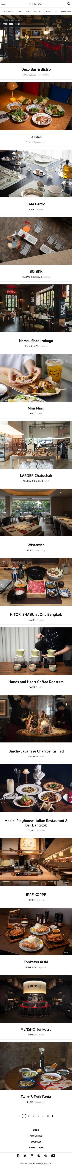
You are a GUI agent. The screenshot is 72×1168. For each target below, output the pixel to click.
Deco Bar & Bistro (36, 69)
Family (47, 277)
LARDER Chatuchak (36, 476)
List (56, 11)
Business (36, 1141)
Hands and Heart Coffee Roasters (36, 682)
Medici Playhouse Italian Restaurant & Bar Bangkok (36, 823)
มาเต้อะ (36, 137)
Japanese (40, 620)
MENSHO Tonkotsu (36, 1029)
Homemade (40, 1102)
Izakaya (44, 346)
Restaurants (7, 11)
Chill (40, 413)
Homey (40, 209)
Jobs (36, 1130)
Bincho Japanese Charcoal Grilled (36, 751)
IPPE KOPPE (36, 895)
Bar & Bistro (44, 75)
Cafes (19, 11)
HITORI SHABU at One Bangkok (36, 615)
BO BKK (36, 272)
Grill (42, 757)
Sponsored (66, 883)
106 (48, 1116)
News (47, 11)
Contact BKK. (36, 1147)
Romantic (41, 830)
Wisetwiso (36, 545)
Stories (37, 11)
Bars (28, 11)
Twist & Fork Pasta (36, 1097)
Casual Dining (39, 550)
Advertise (36, 1135)
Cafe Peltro (36, 204)
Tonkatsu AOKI (36, 962)
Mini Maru (36, 408)
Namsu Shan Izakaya (36, 341)
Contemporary (39, 142)
